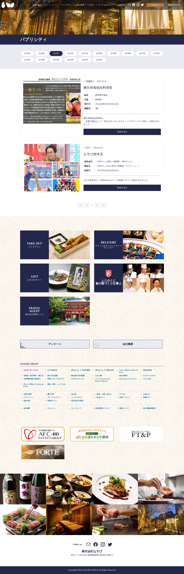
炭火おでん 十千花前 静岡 (80, 370)
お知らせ (146, 394)
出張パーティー (125, 397)
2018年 (128, 53)
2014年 (42, 60)
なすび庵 (98, 375)
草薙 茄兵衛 (147, 370)
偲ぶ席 (73, 394)
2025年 (27, 53)
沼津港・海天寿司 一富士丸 (33, 375)
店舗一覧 (36, 5)
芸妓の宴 (26, 400)
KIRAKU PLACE (77, 379)
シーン (54, 5)
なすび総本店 (52, 370)
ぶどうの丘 (147, 379)
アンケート (54, 344)
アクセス (122, 394)
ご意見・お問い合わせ (103, 394)
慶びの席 (50, 394)
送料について (124, 408)
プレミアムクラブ (53, 397)
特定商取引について (102, 408)
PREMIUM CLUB (174, 5)
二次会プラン (100, 397)
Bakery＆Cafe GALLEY (128, 379)
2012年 (70, 60)
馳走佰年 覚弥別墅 (78, 375)
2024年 (42, 53)
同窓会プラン (52, 400)
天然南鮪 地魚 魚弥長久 (32, 379)
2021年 (85, 53)
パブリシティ (28, 397)
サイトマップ (76, 408)
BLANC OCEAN (149, 375)
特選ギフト (147, 397)
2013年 (56, 60)
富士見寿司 (123, 375)
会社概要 (121, 5)
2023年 (56, 53)
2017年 (142, 53)
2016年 (157, 53)
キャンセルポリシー (106, 5)
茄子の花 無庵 (52, 375)
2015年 (27, 60)
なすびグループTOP (30, 370)
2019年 (113, 53)
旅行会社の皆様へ (77, 400)
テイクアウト (66, 5)
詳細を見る (122, 132)
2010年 (99, 60)
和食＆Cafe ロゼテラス (55, 379)
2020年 (99, 53)
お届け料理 (79, 5)
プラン (45, 5)
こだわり (91, 5)
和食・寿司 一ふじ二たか (56, 384)
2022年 (70, 53)
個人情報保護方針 (149, 408)
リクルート (155, 5)
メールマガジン (77, 397)
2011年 (85, 60)
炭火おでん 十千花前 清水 (104, 370)
